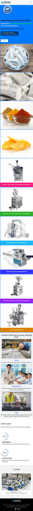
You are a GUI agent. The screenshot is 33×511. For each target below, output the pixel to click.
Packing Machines (12, 505)
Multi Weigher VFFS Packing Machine (16, 242)
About (7, 505)
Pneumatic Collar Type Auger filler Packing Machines (17, 213)
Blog (25, 505)
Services (22, 505)
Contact (28, 505)
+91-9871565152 (5, 34)
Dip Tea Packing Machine (16, 329)
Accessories (18, 505)
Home (4, 505)
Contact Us (4, 40)
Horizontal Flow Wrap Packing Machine (16, 271)
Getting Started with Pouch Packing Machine (16, 493)
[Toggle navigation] (30, 2)
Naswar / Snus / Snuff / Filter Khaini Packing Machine (17, 184)
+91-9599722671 (13, 34)
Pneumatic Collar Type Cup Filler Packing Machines (16, 300)
